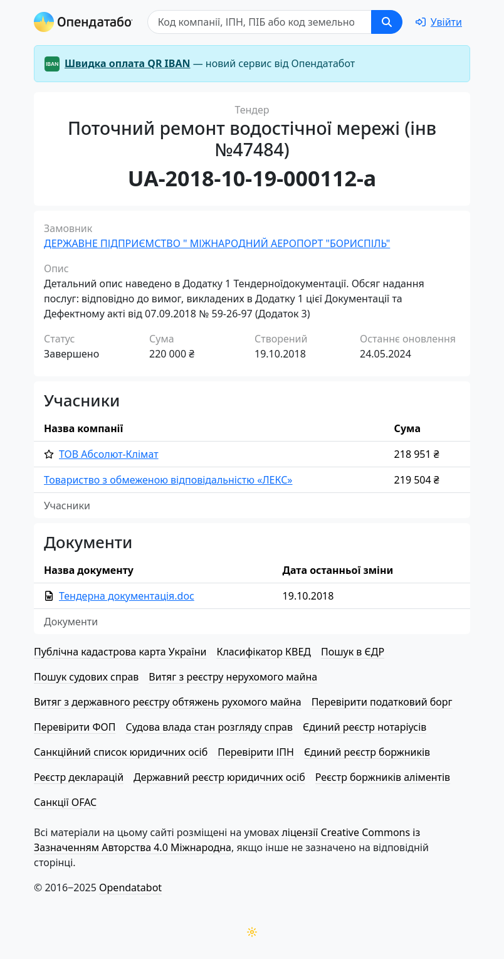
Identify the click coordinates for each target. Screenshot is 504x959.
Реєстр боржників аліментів (382, 777)
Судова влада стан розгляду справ (209, 727)
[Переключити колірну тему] (252, 932)
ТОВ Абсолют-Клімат (109, 454)
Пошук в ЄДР (352, 652)
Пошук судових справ (86, 677)
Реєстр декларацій (78, 777)
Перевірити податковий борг (382, 702)
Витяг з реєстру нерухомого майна (233, 677)
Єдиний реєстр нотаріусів (364, 727)
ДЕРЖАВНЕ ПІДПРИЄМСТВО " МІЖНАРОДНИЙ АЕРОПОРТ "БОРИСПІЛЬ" (217, 243)
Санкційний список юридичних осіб (120, 752)
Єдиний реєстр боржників (367, 752)
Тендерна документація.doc (126, 596)
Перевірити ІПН (256, 752)
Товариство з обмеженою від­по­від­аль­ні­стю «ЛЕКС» (168, 480)
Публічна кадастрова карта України (120, 652)
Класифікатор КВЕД (263, 652)
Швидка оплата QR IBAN (128, 63)
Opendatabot (130, 887)
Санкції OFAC (65, 802)
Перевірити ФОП (74, 727)
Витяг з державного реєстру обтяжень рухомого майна (168, 702)
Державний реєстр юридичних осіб (219, 777)
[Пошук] (261, 22)
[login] (438, 22)
